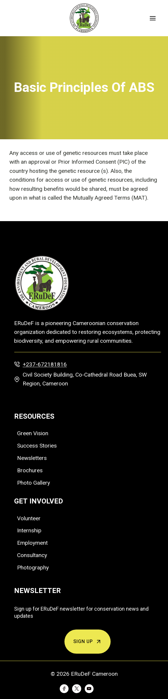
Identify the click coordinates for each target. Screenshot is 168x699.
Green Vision (32, 433)
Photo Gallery (33, 482)
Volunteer (29, 518)
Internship (29, 530)
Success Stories (37, 445)
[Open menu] (153, 18)
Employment (32, 542)
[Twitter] (76, 688)
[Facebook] (64, 688)
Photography (33, 567)
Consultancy (32, 555)
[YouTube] (89, 688)
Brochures (30, 470)
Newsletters (32, 458)
